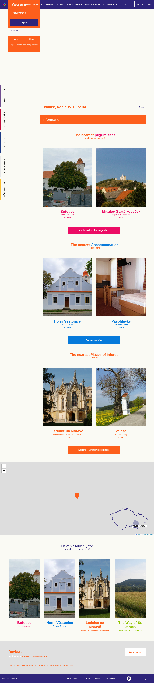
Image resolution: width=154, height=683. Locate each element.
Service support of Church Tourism (100, 678)
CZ (117, 4)
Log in (149, 4)
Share (31, 39)
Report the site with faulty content (24, 45)
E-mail (16, 39)
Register (140, 4)
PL (126, 4)
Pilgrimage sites (31, 4)
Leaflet (138, 534)
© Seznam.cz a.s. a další (147, 534)
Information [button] (109, 4)
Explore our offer (94, 340)
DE (131, 4)
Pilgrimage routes (92, 4)
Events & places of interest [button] (69, 4)
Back (142, 107)
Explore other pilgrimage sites (94, 230)
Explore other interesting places (94, 450)
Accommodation (47, 4)
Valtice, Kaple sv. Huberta (65, 107)
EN (122, 4)
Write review (135, 652)
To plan (24, 22)
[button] (77, 496)
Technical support (70, 678)
